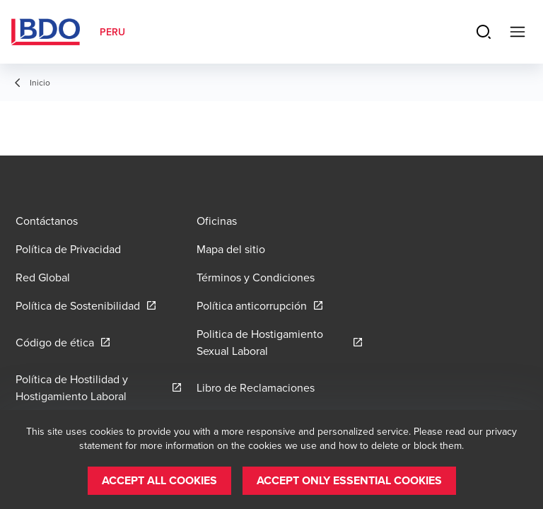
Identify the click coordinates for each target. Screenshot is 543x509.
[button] (159, 481)
